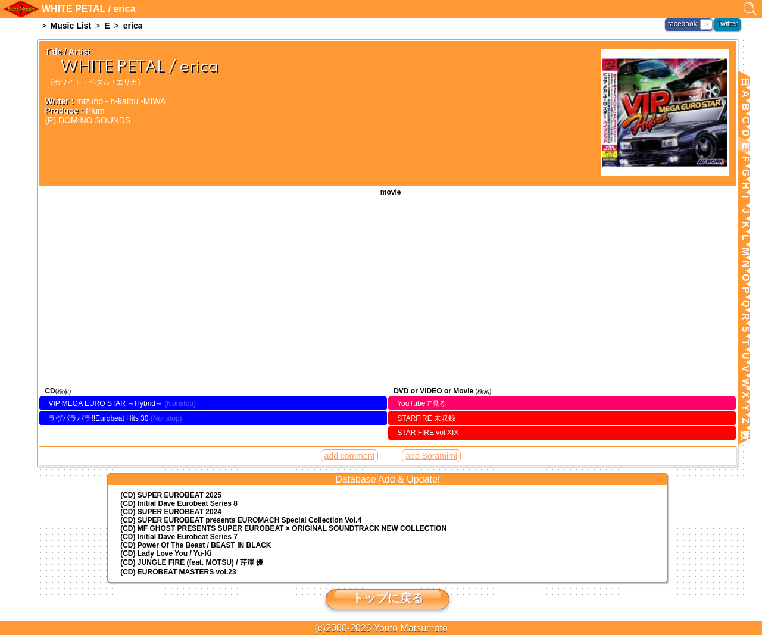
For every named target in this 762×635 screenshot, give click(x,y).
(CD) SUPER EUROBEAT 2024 (170, 512)
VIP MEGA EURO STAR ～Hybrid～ (105, 403)
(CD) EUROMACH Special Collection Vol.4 (240, 520)
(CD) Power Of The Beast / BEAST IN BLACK (195, 545)
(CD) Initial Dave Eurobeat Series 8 (179, 503)
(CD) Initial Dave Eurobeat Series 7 (179, 537)
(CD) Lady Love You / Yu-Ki (165, 553)
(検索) (63, 391)
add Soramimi (431, 456)
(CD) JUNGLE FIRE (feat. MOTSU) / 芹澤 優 (191, 562)
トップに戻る (387, 598)
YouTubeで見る (421, 403)
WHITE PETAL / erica (387, 290)
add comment (349, 456)
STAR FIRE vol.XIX (427, 432)
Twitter (727, 24)
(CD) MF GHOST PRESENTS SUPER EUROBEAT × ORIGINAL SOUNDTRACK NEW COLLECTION (283, 528)
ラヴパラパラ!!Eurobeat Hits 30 (98, 418)
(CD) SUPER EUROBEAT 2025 (170, 495)
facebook (682, 24)
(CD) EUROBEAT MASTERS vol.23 (178, 572)
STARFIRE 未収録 (426, 418)
